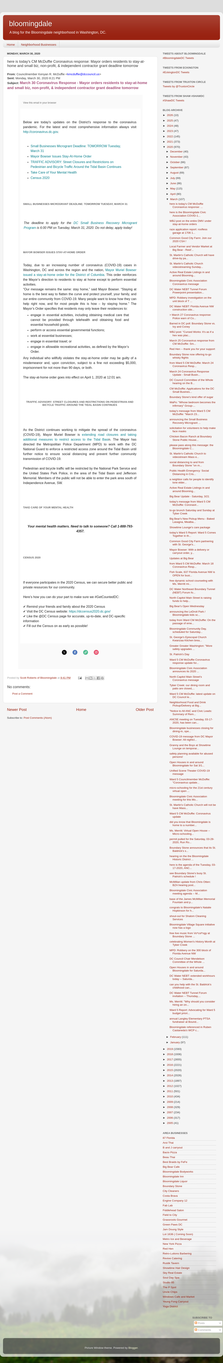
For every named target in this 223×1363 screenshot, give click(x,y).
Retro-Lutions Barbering (177, 1253)
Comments (203, 1329)
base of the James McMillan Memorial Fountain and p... (192, 900)
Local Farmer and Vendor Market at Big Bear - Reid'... (191, 248)
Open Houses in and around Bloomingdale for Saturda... (188, 969)
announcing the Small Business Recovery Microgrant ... (188, 421)
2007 (170, 1112)
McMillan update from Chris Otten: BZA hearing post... (190, 883)
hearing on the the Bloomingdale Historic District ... (189, 858)
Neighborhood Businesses (38, 44)
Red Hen (168, 1248)
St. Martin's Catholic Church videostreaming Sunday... (186, 265)
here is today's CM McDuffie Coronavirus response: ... (186, 205)
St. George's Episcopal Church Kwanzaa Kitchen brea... (188, 639)
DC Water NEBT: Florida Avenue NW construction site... (192, 308)
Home (11, 44)
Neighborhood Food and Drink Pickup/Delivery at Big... (188, 704)
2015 (170, 1070)
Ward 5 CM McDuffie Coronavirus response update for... (190, 661)
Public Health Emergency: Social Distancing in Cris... (189, 472)
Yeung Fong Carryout (175, 1301)
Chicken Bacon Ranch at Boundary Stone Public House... (191, 438)
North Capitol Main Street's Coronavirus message (186, 678)
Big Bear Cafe (171, 1166)
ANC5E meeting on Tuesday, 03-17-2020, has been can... (191, 721)
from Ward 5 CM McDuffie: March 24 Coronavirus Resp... (192, 364)
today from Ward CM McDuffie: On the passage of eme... (193, 622)
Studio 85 (168, 1282)
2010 (170, 1096)
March (174, 199)
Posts (200, 1323)
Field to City (170, 1214)
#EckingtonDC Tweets (176, 72)
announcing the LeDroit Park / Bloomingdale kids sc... (188, 613)
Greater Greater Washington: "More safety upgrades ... (191, 647)
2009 (170, 1101)
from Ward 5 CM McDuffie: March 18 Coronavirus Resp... (192, 565)
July (173, 178)
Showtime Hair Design (176, 1267)
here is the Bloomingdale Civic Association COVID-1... (188, 214)
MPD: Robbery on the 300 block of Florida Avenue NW (190, 952)
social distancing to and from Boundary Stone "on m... (187, 464)
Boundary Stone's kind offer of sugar (191, 397)
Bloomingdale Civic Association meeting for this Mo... (188, 798)
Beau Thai (169, 1157)
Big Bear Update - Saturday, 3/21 (189, 496)
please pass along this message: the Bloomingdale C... (191, 447)
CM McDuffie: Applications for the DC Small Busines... (192, 390)
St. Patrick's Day (179, 654)
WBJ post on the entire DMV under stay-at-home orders (191, 222)
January (175, 1042)
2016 (170, 1064)
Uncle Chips (170, 1291)
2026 (170, 115)
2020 (170, 146)
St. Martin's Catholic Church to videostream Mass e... (188, 455)
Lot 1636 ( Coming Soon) (178, 1234)
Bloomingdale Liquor (175, 1181)
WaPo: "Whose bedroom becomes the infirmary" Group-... (193, 404)
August (174, 172)
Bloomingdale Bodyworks (178, 1171)
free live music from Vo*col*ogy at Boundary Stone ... (190, 935)
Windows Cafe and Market (178, 1296)
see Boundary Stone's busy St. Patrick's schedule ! (188, 875)
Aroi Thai (168, 1142)
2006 (170, 1117)
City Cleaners (171, 1190)
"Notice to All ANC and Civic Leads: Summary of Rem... (191, 712)
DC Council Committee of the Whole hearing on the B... (191, 381)
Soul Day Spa (171, 1277)
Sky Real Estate (172, 1272)
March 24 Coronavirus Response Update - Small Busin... (189, 373)
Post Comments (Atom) (38, 717)
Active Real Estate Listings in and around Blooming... (190, 274)
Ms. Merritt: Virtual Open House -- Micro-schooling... (190, 832)
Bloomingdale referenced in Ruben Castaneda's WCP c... (190, 1029)
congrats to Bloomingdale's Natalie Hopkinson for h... (190, 909)
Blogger (133, 1347)
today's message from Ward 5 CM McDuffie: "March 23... (190, 412)
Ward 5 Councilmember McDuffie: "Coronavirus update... (190, 781)
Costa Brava (170, 1195)
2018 (170, 1054)
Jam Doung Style (173, 1229)
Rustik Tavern (171, 1263)
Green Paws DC (172, 1224)
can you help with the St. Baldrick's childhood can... (190, 986)
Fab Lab (168, 1205)
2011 (170, 1091)
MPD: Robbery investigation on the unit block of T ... (191, 299)
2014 (170, 1075)
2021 (170, 141)
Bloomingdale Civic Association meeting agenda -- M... (188, 892)
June (173, 183)
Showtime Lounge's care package (190, 527)
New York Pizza (172, 1243)
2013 (170, 1080)
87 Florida (169, 1137)
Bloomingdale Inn (173, 1176)
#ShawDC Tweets (173, 100)
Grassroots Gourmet (175, 1219)
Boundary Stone (172, 1186)
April (173, 193)
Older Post (145, 709)
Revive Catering (172, 1258)
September (177, 167)
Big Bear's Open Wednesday (187, 606)
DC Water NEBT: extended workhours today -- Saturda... (192, 977)
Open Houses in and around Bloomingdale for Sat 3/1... (187, 764)
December (176, 151)
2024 (170, 125)
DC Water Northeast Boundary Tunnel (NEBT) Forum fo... (192, 591)
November (176, 156)
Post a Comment (22, 693)
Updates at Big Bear (182, 558)
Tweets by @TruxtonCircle (178, 86)
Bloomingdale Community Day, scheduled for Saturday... (188, 630)
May (173, 188)
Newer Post (17, 709)
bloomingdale (30, 24)
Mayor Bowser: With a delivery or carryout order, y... (189, 551)
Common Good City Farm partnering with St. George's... (191, 543)
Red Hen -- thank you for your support (192, 349)
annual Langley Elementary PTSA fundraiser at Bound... (190, 1020)
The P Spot (169, 1287)
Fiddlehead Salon (173, 1210)
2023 (170, 131)
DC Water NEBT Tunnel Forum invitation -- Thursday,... (188, 994)
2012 (170, 1086)
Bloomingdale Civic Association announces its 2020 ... (188, 670)
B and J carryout (172, 1147)
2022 (170, 136)
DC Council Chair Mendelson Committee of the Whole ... (187, 960)
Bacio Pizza (170, 1152)
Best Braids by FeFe (175, 1162)
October (175, 162)
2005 (170, 1123)
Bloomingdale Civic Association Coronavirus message (188, 282)
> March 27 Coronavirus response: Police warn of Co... (190, 316)
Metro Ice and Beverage (177, 1239)
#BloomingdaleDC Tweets (178, 58)
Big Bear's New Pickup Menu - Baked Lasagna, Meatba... (192, 520)
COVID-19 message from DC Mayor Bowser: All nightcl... (191, 738)
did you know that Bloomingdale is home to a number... (190, 823)
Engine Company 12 (175, 1200)
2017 (170, 1059)
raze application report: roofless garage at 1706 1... (188, 231)
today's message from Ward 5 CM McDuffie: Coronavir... (190, 503)
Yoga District (170, 1306)
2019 (170, 1049)
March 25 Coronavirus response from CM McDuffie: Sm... (192, 342)
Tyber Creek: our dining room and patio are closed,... (190, 687)
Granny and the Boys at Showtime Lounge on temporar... (190, 747)
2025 (170, 120)
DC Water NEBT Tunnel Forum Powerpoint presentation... (188, 291)
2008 (170, 1107)
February (176, 1036)
